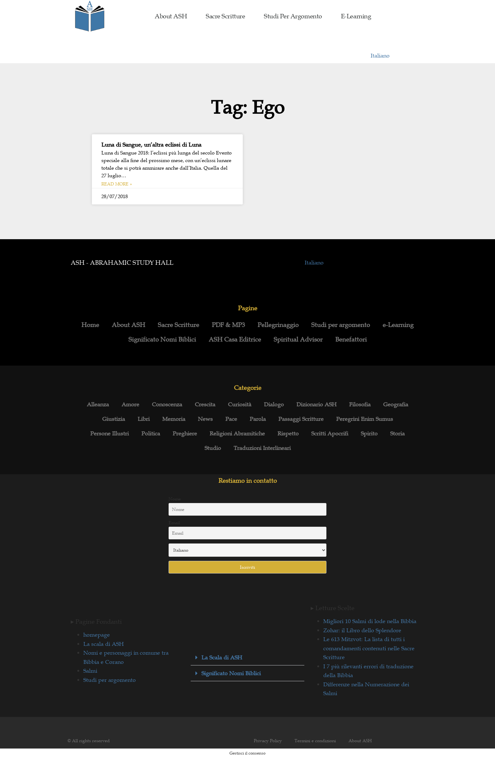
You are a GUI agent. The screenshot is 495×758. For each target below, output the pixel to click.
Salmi (90, 670)
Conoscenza (167, 404)
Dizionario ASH (316, 404)
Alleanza (98, 404)
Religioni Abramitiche (237, 433)
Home (90, 325)
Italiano (380, 55)
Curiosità (239, 404)
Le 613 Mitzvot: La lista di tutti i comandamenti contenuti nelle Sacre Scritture (368, 648)
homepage (96, 634)
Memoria (173, 418)
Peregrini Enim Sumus (364, 418)
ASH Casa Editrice (235, 339)
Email (174, 522)
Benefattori (351, 339)
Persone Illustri (109, 433)
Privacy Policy (268, 740)
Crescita (205, 404)
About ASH (171, 16)
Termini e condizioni (315, 740)
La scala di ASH (103, 643)
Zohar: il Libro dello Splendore (362, 630)
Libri (144, 418)
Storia (397, 433)
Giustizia (113, 418)
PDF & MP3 (228, 325)
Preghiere (185, 433)
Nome (175, 499)
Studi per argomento (293, 16)
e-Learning (356, 16)
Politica (150, 433)
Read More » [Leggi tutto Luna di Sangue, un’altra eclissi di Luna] (116, 184)
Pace (231, 418)
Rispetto (288, 433)
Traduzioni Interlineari (262, 448)
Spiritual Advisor (298, 339)
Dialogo (274, 404)
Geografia (395, 404)
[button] (247, 657)
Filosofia (360, 404)
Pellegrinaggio (278, 325)
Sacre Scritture (225, 16)
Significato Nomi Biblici (162, 339)
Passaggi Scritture (301, 418)
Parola (258, 418)
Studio (213, 448)
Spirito (369, 433)
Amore (130, 404)
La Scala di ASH (221, 657)
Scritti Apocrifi (329, 433)
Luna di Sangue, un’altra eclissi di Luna (151, 144)
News (205, 418)
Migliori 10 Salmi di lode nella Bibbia (369, 621)
